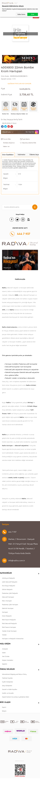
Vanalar (4, 635)
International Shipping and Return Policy (14, 674)
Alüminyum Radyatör (8, 578)
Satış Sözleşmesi (7, 685)
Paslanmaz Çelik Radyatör (10, 593)
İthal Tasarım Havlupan (9, 627)
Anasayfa (5, 649)
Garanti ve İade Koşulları (9, 689)
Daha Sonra (21, 14)
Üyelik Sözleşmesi (7, 682)
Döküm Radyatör (7, 589)
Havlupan (5, 612)
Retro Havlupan (7, 600)
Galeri (4, 652)
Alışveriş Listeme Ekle (29, 143)
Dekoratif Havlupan (8, 597)
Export (4, 707)
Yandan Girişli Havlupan (9, 631)
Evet (32, 14)
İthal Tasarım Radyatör (9, 619)
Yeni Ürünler (5, 656)
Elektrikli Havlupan (7, 608)
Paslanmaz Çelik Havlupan (10, 604)
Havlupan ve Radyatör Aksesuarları (13, 638)
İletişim (4, 711)
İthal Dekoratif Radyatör (9, 623)
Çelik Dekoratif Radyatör (9, 582)
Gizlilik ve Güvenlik (8, 693)
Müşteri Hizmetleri (7, 660)
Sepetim (4, 664)
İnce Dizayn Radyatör (8, 585)
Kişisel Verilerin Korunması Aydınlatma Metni (15, 697)
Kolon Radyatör (7, 616)
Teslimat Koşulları (7, 678)
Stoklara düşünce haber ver (19, 114)
